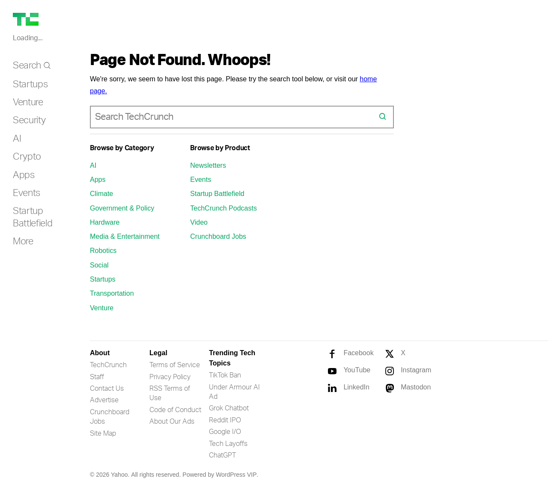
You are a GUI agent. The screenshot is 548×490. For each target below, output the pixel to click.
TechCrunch (108, 365)
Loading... (28, 38)
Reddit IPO (225, 420)
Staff (97, 377)
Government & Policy (122, 208)
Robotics (103, 250)
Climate (101, 193)
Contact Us (107, 388)
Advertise (104, 400)
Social (99, 265)
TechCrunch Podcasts (223, 208)
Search (27, 65)
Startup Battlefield (217, 193)
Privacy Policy (170, 377)
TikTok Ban (225, 375)
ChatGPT (222, 455)
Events (26, 193)
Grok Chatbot (229, 408)
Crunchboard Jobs (218, 236)
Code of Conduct (175, 410)
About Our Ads (171, 421)
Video (199, 222)
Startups (30, 84)
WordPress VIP (236, 474)
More (23, 241)
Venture (28, 102)
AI (17, 138)
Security (29, 120)
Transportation (112, 293)
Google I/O (225, 431)
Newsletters (208, 165)
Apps (24, 175)
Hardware (104, 222)
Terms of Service (174, 365)
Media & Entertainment (125, 236)
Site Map (103, 433)
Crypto (27, 156)
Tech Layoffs (228, 443)
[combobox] (235, 117)
